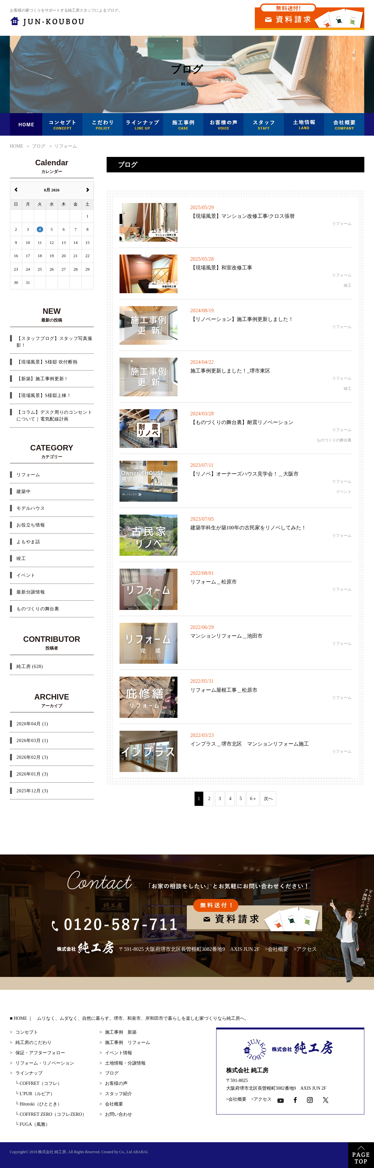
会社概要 (278, 948)
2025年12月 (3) (32, 790)
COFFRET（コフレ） (38, 1083)
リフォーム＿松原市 (213, 581)
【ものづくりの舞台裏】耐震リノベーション (241, 422)
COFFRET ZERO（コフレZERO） (51, 1114)
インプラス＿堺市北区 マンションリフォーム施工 (249, 744)
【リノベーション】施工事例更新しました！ (241, 319)
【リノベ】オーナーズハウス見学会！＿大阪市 (244, 474)
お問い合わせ (118, 1114)
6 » (253, 798)
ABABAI (140, 1152)
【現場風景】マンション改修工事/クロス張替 (242, 216)
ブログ (112, 1073)
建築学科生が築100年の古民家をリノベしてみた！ (248, 527)
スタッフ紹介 (118, 1093)
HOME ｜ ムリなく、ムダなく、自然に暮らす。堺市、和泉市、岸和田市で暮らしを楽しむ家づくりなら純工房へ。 (131, 1018)
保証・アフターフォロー (40, 1052)
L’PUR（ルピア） (35, 1093)
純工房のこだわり (33, 1042)
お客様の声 (116, 1083)
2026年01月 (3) (32, 774)
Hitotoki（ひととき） (38, 1104)
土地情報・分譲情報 (125, 1063)
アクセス (306, 948)
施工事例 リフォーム (127, 1042)
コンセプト (26, 1032)
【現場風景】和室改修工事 (221, 267)
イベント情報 (118, 1052)
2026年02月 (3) (32, 757)
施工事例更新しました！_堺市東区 (230, 370)
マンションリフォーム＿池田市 (226, 636)
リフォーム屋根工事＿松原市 (223, 690)
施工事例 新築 (121, 1032)
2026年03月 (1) (32, 740)
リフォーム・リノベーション (44, 1063)
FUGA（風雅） (32, 1124)
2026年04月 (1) (32, 723)
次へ (268, 798)
